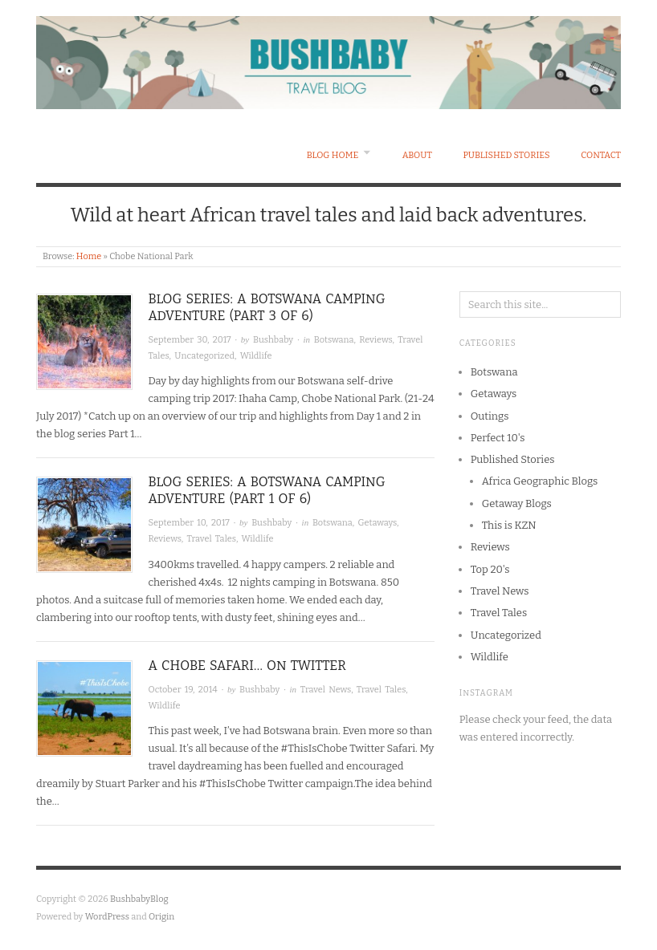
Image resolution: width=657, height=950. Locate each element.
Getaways (377, 523)
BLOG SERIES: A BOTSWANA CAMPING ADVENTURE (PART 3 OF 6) (267, 307)
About (417, 155)
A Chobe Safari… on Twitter (247, 665)
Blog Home (333, 155)
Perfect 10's (498, 438)
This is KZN (509, 525)
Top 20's (490, 569)
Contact (601, 155)
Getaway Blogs (517, 503)
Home (88, 256)
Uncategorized (204, 356)
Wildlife (256, 356)
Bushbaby (273, 340)
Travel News (325, 689)
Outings (490, 416)
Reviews (375, 340)
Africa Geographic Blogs (540, 481)
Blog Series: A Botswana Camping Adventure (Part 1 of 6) (267, 490)
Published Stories (506, 155)
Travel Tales (210, 539)
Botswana (334, 340)
